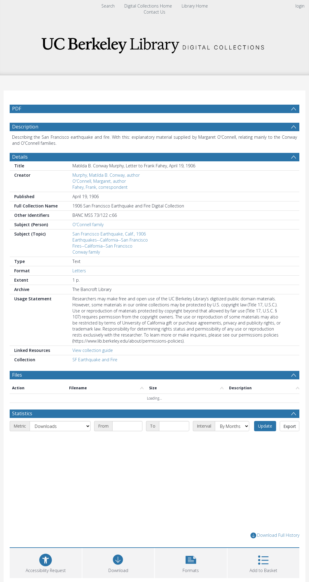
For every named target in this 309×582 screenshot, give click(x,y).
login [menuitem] (299, 6)
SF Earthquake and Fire (94, 359)
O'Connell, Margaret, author (99, 181)
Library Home (195, 6)
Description (25, 126)
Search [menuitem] (108, 6)
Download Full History (274, 535)
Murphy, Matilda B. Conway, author (106, 175)
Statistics (22, 413)
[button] (191, 562)
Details (20, 156)
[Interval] (232, 426)
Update (265, 426)
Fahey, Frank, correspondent (100, 187)
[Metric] (60, 426)
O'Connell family (88, 224)
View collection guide (92, 350)
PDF (16, 108)
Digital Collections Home (148, 6)
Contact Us (154, 12)
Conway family (86, 252)
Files (17, 375)
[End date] (174, 426)
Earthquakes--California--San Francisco (110, 240)
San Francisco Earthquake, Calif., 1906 (109, 234)
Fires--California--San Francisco (102, 246)
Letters (79, 271)
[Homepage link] (154, 43)
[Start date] (127, 426)
